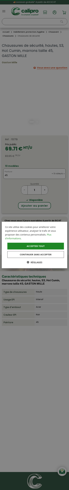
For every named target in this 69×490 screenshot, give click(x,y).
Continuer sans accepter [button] (35, 254)
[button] (34, 262)
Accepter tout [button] (36, 245)
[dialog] (34, 245)
